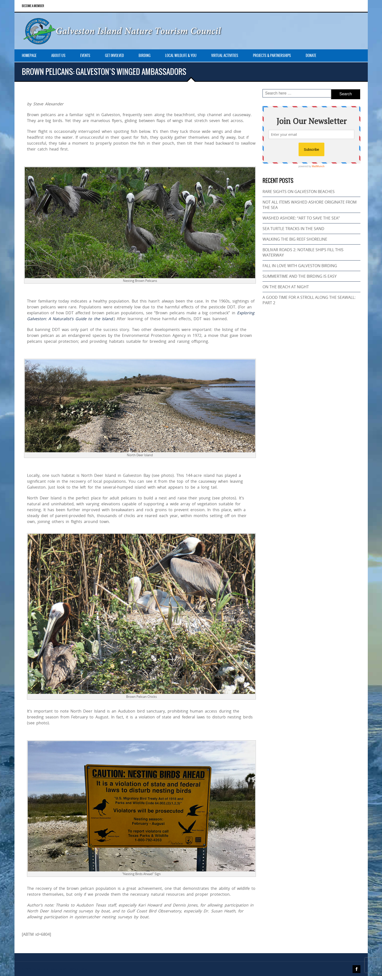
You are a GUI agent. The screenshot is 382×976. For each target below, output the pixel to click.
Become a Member (33, 6)
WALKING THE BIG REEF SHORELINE (295, 239)
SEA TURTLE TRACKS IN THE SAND (293, 228)
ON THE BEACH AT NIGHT (286, 286)
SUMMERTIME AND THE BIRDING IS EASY (300, 276)
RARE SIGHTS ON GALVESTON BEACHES (299, 191)
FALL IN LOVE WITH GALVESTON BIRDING (300, 265)
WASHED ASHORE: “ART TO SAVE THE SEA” (301, 218)
